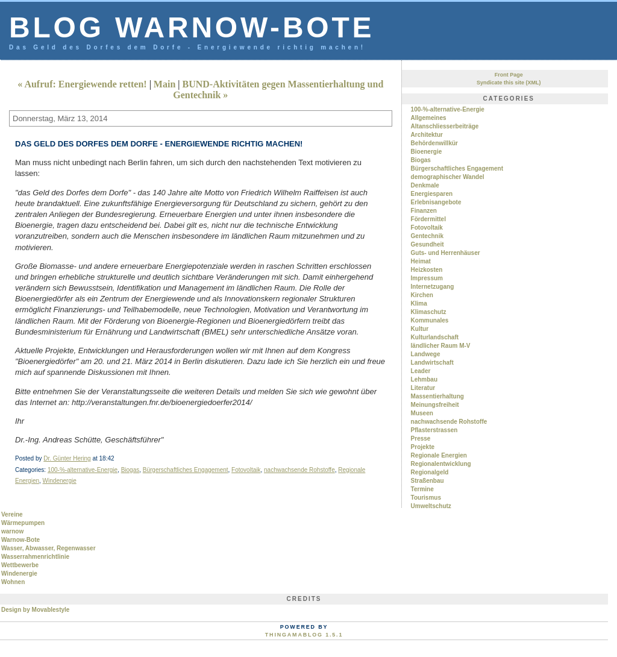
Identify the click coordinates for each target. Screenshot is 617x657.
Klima (419, 303)
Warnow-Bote (20, 539)
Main (164, 84)
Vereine (12, 514)
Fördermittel (428, 219)
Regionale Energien (439, 455)
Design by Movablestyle (35, 609)
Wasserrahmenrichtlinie (35, 556)
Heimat (421, 261)
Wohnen (13, 582)
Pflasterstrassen (434, 430)
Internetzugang (432, 286)
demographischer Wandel (447, 177)
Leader (421, 371)
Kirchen (422, 295)
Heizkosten (427, 269)
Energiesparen (432, 193)
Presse (421, 438)
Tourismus (426, 497)
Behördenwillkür (434, 143)
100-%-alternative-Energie (82, 470)
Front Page (509, 75)
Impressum (427, 278)
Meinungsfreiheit (435, 404)
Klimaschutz (428, 312)
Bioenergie (426, 151)
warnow (12, 531)
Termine (422, 489)
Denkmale (425, 185)
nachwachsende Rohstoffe (299, 470)
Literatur (423, 388)
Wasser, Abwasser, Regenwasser (48, 548)
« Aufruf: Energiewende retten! (81, 84)
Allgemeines (428, 118)
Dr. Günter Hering (66, 458)
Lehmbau (424, 379)
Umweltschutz (431, 506)
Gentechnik (427, 236)
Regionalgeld (430, 472)
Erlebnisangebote (436, 202)
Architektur (427, 134)
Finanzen (424, 210)
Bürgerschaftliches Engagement (185, 470)
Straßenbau (427, 480)
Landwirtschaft (432, 362)
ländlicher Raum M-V (441, 345)
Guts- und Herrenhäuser (445, 253)
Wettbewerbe (20, 565)
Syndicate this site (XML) (509, 83)
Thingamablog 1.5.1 (304, 635)
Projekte (422, 447)
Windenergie (60, 480)
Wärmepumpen (23, 523)
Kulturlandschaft (435, 337)
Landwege (425, 354)
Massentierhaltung (437, 396)
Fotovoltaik (245, 470)
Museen (422, 413)
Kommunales (430, 320)
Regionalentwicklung (441, 464)
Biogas (130, 470)
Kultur (419, 328)
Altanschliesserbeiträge (445, 126)
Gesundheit (427, 244)
